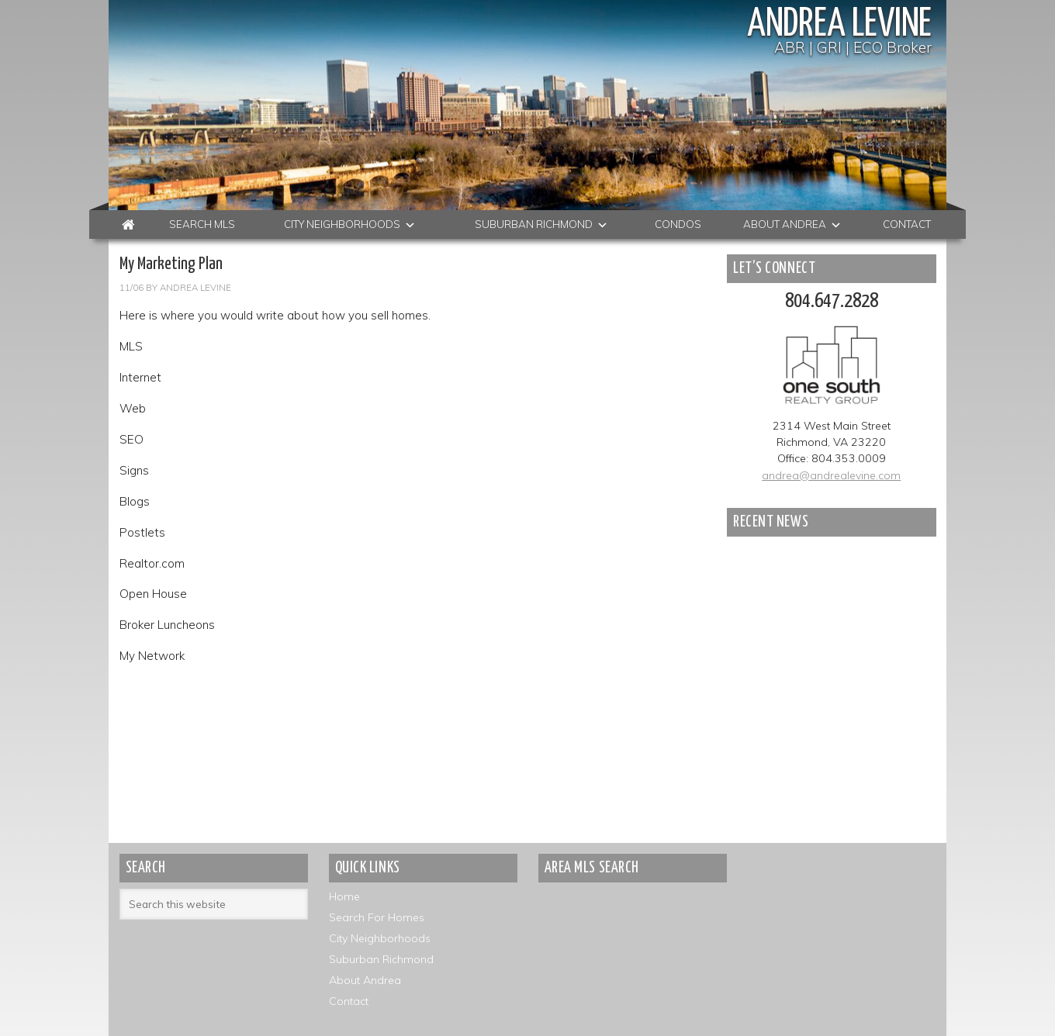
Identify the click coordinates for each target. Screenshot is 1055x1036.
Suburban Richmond (381, 959)
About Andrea (365, 980)
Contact (348, 1001)
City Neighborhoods (380, 938)
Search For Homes (376, 917)
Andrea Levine (839, 24)
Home (344, 896)
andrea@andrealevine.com (831, 475)
